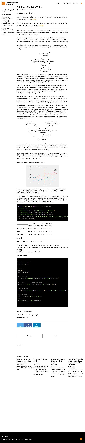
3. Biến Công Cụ (5, 20)
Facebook (5, 436)
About (57, 3)
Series (74, 3)
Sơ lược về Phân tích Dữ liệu (41, 406)
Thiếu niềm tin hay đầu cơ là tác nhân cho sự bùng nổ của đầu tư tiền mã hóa (75, 407)
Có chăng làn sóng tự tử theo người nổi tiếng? (58, 407)
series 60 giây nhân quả (32, 361)
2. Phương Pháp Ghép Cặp (8, 19)
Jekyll (22, 439)
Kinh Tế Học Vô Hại (12, 3)
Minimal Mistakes (29, 439)
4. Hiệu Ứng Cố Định (6, 22)
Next (55, 381)
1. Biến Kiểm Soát (6, 17)
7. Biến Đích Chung (6, 28)
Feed (12, 436)
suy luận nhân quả (27, 358)
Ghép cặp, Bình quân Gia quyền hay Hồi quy (24, 406)
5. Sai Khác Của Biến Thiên (8, 24)
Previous (30, 381)
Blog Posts (65, 3)
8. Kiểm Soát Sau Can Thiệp (8, 30)
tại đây (34, 20)
